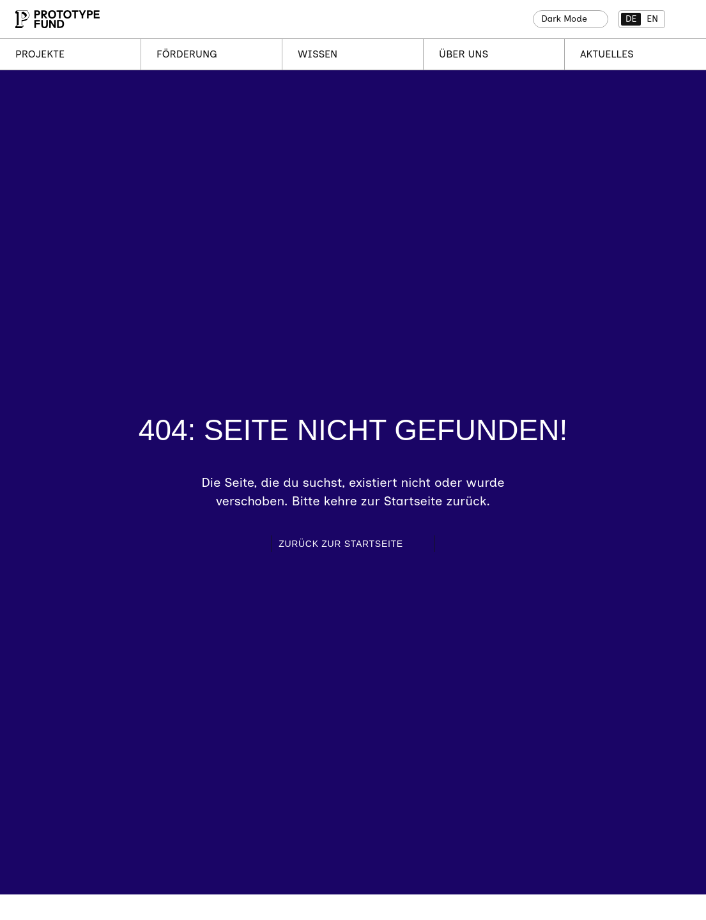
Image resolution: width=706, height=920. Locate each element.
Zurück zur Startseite (341, 544)
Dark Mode (564, 18)
